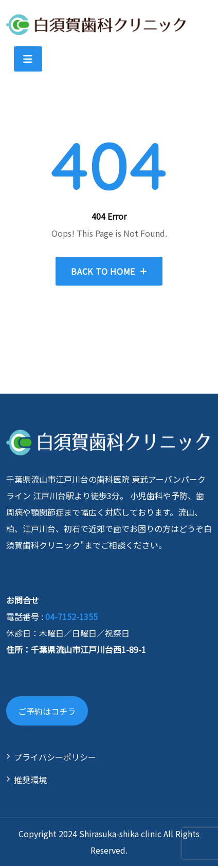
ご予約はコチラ (47, 711)
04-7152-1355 (71, 616)
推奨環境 (30, 779)
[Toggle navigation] (28, 59)
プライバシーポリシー (55, 757)
